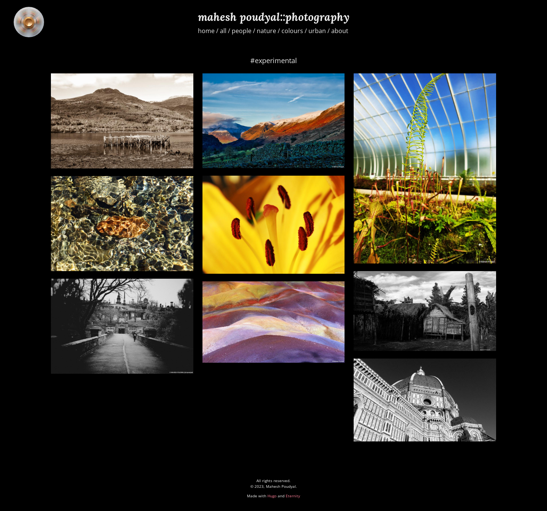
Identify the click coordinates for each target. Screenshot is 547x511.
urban (317, 31)
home (206, 31)
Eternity (293, 495)
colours (292, 31)
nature (266, 31)
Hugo (272, 495)
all (223, 31)
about (339, 31)
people (241, 31)
